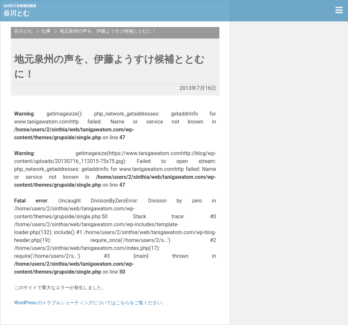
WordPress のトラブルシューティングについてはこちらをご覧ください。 (90, 302)
